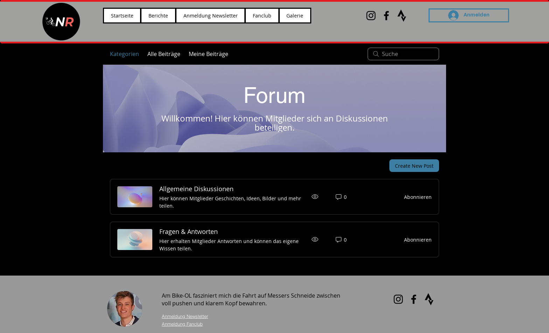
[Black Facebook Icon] (386, 15)
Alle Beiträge (163, 54)
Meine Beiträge (208, 54)
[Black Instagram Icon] (371, 15)
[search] (403, 54)
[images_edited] (402, 15)
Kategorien (124, 54)
